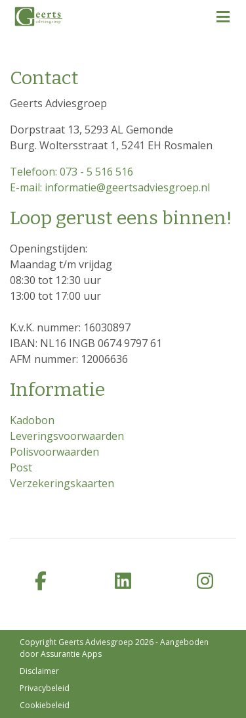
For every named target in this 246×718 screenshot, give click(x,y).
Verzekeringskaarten (62, 483)
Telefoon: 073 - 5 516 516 (71, 171)
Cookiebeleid (45, 705)
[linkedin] (123, 581)
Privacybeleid (45, 688)
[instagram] (205, 581)
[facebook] (41, 581)
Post (21, 467)
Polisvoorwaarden (54, 451)
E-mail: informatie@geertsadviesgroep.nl (110, 187)
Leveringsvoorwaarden (67, 436)
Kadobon (32, 420)
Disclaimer (39, 671)
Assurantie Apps (71, 653)
